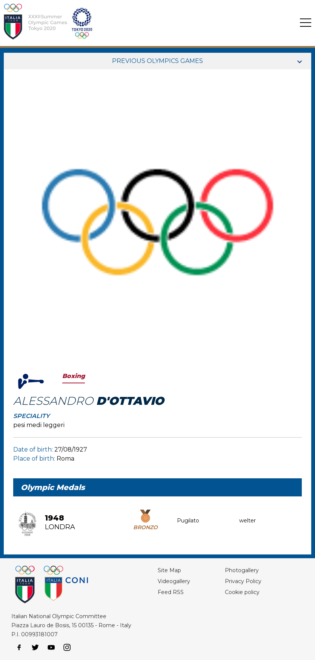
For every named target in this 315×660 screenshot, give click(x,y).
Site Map (169, 570)
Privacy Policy (243, 581)
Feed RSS (171, 592)
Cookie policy (242, 592)
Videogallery (174, 581)
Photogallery (242, 570)
